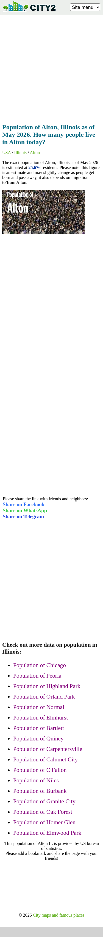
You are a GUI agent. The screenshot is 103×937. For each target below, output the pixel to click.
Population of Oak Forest (42, 812)
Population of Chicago (39, 665)
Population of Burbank (39, 791)
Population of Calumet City (45, 759)
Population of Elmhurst (40, 717)
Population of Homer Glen (44, 822)
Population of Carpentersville (47, 749)
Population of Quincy (38, 738)
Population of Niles (36, 780)
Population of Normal (38, 707)
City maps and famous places (59, 915)
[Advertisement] (51, 67)
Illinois (20, 152)
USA (6, 152)
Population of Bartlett (38, 728)
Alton (35, 152)
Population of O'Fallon (40, 770)
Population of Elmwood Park (47, 832)
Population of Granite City (44, 801)
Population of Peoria (37, 675)
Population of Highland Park (46, 686)
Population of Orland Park (44, 696)
